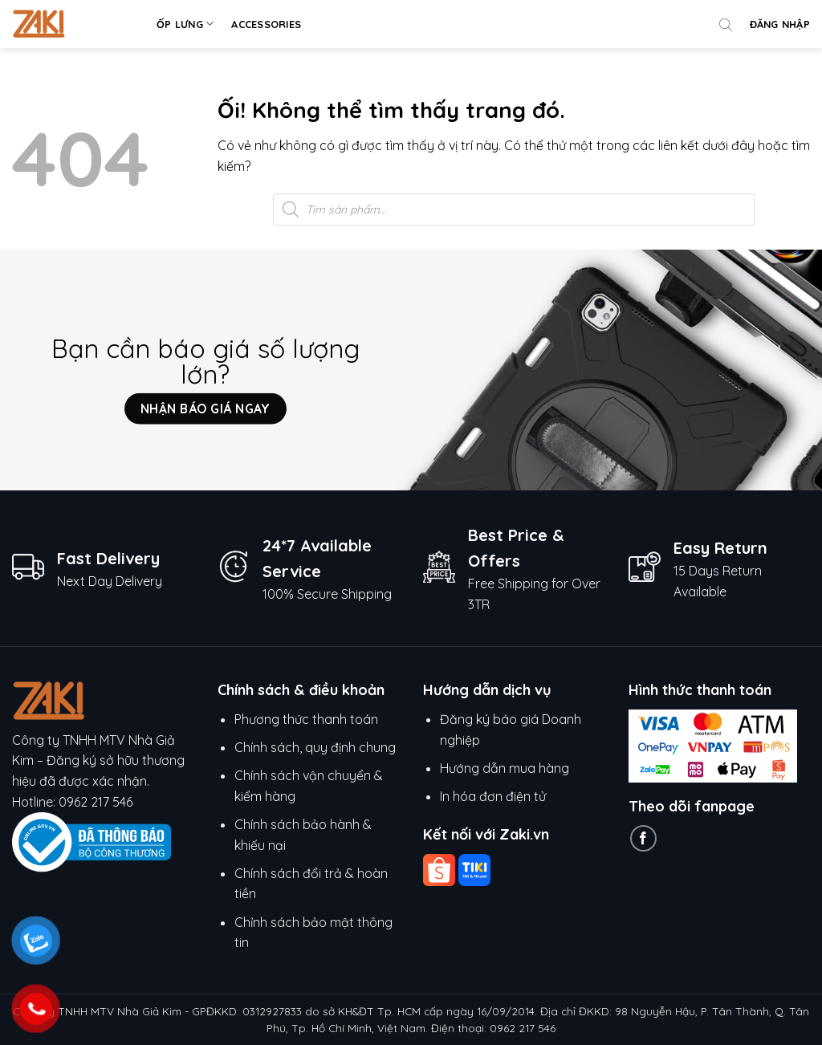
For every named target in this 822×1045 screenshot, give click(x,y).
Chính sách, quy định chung (315, 747)
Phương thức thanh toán (306, 719)
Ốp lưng (185, 23)
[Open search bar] (725, 24)
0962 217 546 (95, 802)
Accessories (266, 24)
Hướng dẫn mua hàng (506, 768)
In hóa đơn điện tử (493, 796)
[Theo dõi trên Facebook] (643, 838)
